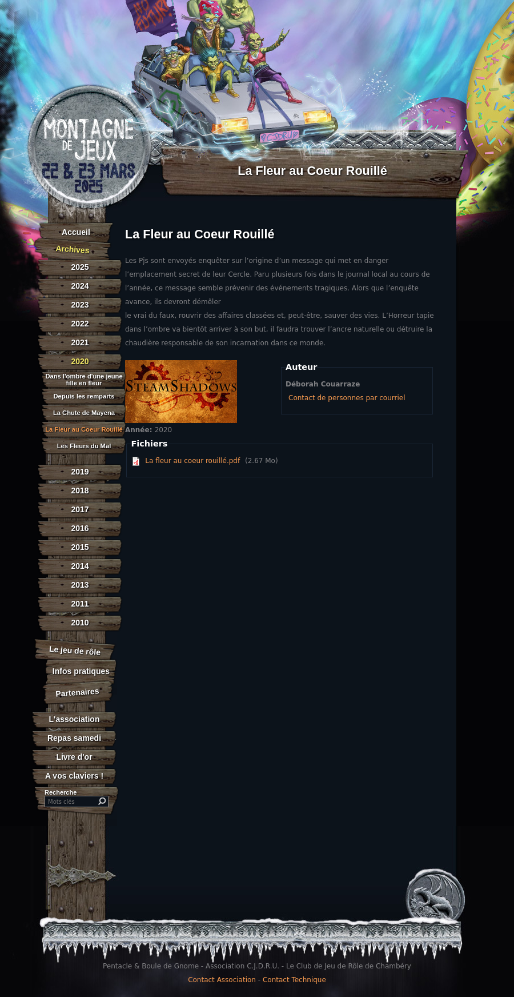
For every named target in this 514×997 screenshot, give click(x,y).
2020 (80, 361)
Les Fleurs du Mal (84, 446)
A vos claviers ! (74, 776)
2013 (80, 585)
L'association (74, 719)
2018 (80, 490)
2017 (80, 509)
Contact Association (222, 979)
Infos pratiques (81, 671)
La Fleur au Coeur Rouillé (84, 429)
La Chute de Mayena (84, 413)
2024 (80, 286)
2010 (80, 623)
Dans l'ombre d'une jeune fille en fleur (83, 379)
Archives (72, 249)
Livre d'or (74, 757)
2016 (80, 528)
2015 (80, 547)
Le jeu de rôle (75, 650)
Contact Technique (294, 979)
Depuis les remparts (84, 396)
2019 (80, 472)
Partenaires (77, 692)
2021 (80, 342)
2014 (80, 566)
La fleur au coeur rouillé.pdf (192, 461)
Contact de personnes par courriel (346, 398)
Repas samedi (74, 738)
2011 (80, 604)
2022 (80, 324)
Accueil (76, 232)
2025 (80, 267)
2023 (80, 305)
